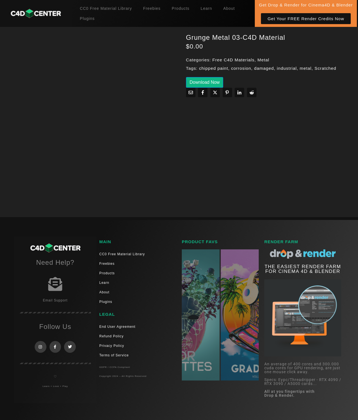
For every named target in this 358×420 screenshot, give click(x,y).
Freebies (152, 8)
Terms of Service (114, 355)
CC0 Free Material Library (106, 8)
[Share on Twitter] (215, 92)
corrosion (241, 68)
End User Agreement (117, 327)
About (229, 8)
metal (306, 68)
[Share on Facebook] (203, 92)
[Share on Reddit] (251, 92)
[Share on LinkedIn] (239, 92)
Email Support (55, 300)
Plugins (87, 18)
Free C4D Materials (233, 59)
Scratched (325, 68)
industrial (287, 68)
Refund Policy (111, 336)
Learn (206, 8)
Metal (263, 59)
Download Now (205, 82)
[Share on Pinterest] (227, 92)
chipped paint (213, 68)
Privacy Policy (111, 346)
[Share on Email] (191, 92)
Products (180, 8)
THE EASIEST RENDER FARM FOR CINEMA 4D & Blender (303, 269)
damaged (264, 68)
